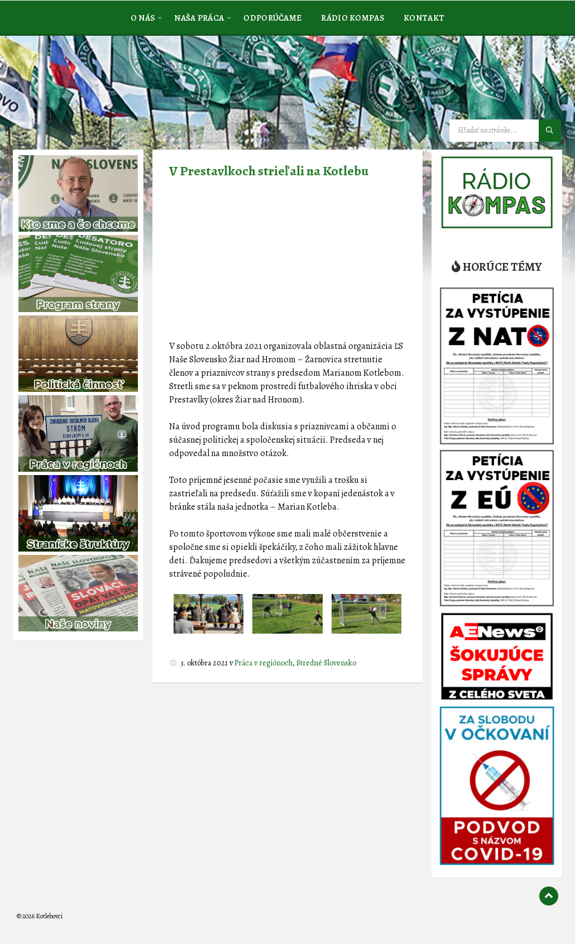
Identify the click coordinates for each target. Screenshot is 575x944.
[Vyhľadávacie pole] (505, 130)
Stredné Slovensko (326, 663)
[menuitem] (143, 17)
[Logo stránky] (100, 91)
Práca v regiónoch (263, 663)
